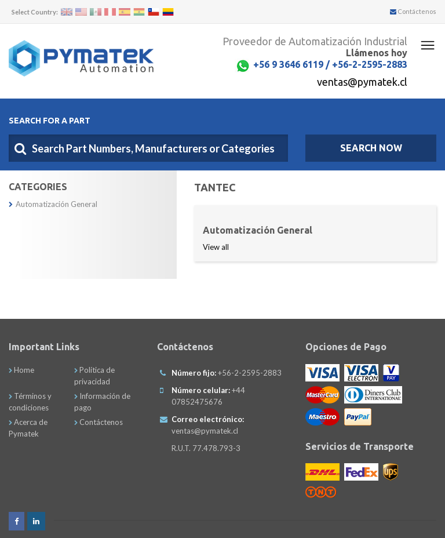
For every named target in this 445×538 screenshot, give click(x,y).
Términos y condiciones (30, 401)
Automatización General (53, 204)
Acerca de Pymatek (28, 427)
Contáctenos (413, 11)
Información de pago (102, 401)
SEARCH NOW (371, 148)
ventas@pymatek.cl (362, 82)
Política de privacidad (94, 375)
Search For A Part (49, 120)
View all (216, 247)
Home (21, 370)
